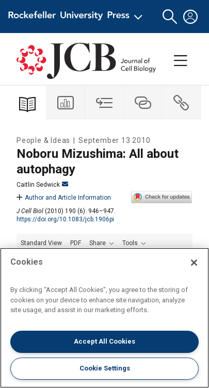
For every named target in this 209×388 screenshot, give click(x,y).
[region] (104, 318)
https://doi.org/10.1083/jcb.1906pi (65, 219)
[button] (170, 16)
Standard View (41, 243)
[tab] (66, 102)
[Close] (194, 262)
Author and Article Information (64, 197)
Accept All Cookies (104, 341)
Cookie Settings (104, 368)
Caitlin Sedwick (42, 184)
